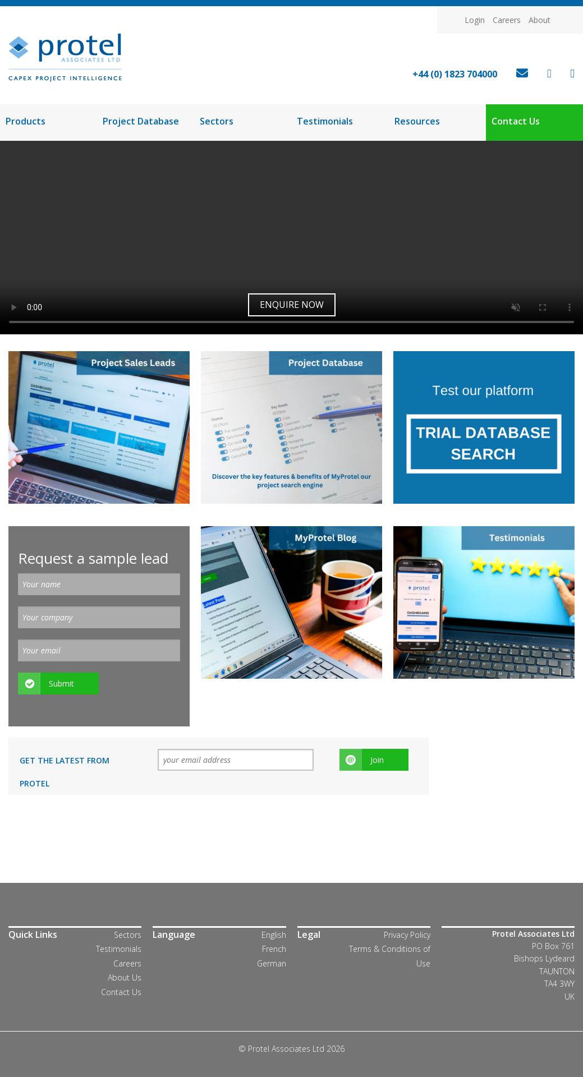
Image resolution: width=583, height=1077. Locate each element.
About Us (124, 977)
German (271, 963)
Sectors (216, 121)
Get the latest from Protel (64, 772)
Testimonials (325, 121)
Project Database (141, 121)
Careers (507, 20)
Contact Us (516, 121)
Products (25, 121)
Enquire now (292, 304)
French (274, 948)
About (539, 20)
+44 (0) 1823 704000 (454, 74)
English (273, 934)
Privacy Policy (407, 934)
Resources (417, 121)
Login (475, 20)
